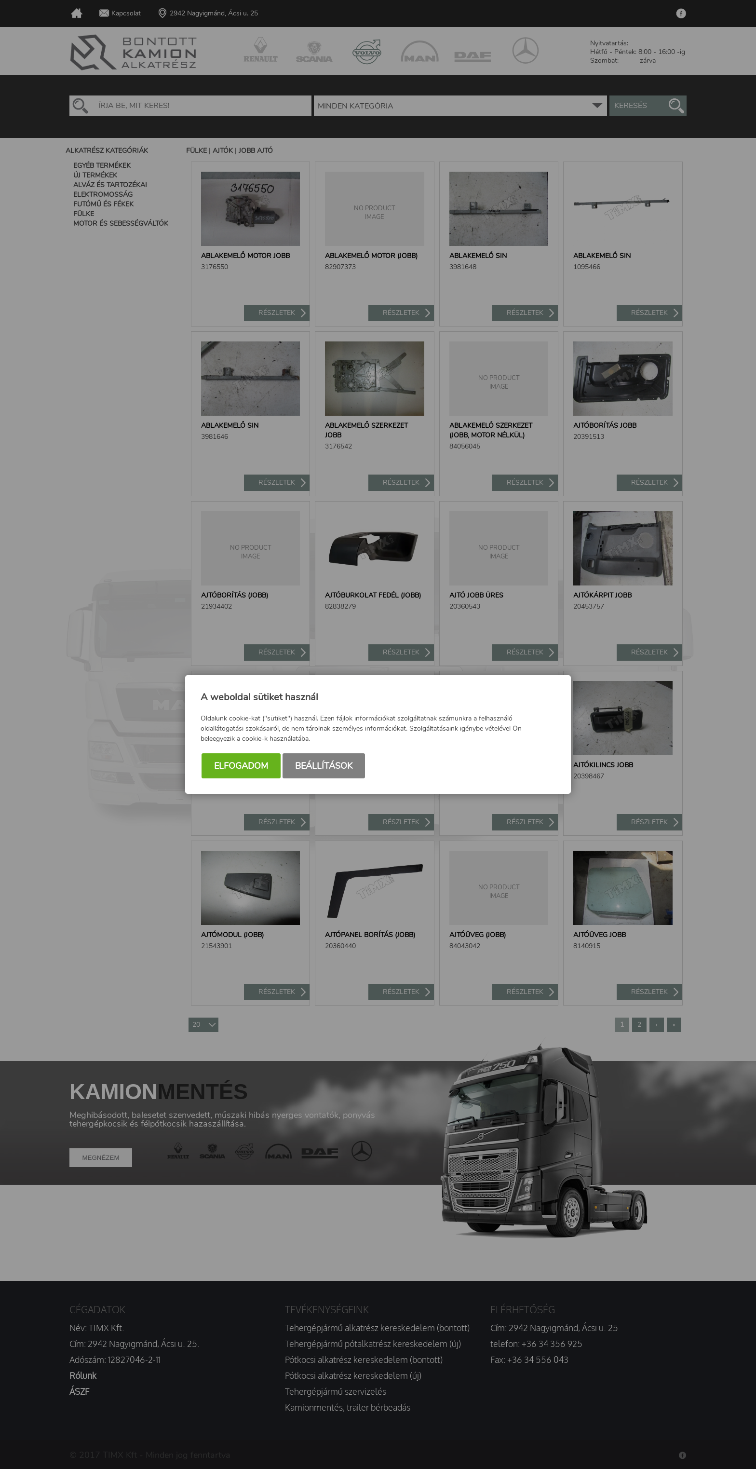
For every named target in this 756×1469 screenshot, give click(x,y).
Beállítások (323, 766)
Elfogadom (241, 766)
